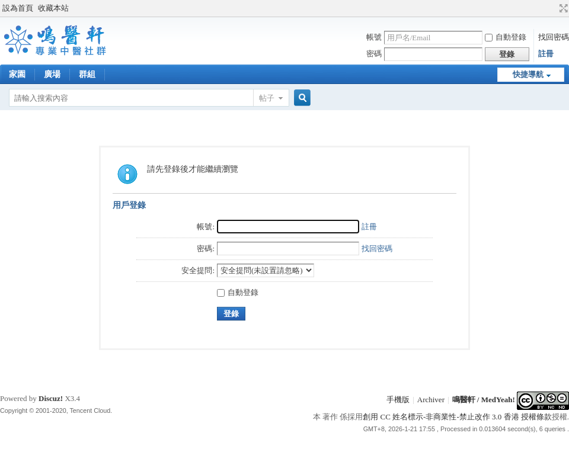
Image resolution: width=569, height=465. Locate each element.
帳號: (206, 226)
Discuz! (51, 398)
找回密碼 (553, 37)
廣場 (52, 74)
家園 (17, 74)
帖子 (266, 98)
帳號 (374, 37)
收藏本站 (53, 8)
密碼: (206, 248)
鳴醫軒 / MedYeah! (483, 399)
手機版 (398, 399)
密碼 (374, 53)
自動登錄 (505, 37)
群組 (87, 74)
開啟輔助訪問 (552, 8)
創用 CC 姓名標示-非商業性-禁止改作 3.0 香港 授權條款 (457, 416)
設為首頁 (17, 8)
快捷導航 (528, 74)
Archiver (431, 399)
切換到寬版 (562, 8)
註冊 (546, 53)
